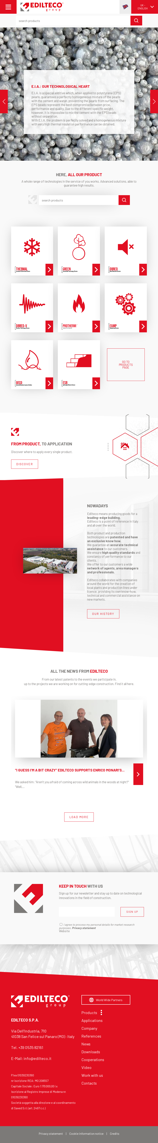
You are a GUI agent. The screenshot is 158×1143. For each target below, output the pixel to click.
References (91, 1036)
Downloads (90, 1052)
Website (64, 931)
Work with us (92, 1075)
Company (89, 1028)
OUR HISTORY (103, 613)
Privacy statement (51, 1133)
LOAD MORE (79, 817)
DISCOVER (24, 464)
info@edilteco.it (37, 1058)
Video (86, 1067)
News (85, 1044)
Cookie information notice (86, 1133)
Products (90, 1012)
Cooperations (92, 1059)
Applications (92, 1020)
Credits (114, 1133)
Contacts (89, 1083)
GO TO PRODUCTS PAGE (126, 364)
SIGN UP (132, 911)
